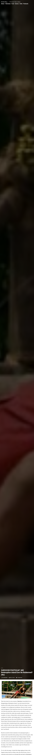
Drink (21, 3)
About (2, 3)
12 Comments (19, 677)
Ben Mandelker (5, 677)
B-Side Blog (4, 2)
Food (12, 3)
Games (17, 3)
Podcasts (25, 3)
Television (8, 3)
